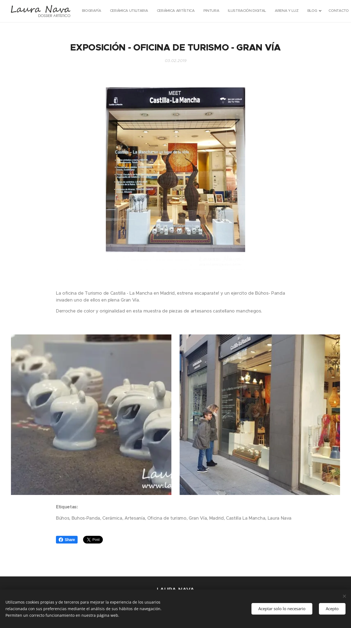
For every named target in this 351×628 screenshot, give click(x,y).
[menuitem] (277, 11)
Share (67, 539)
